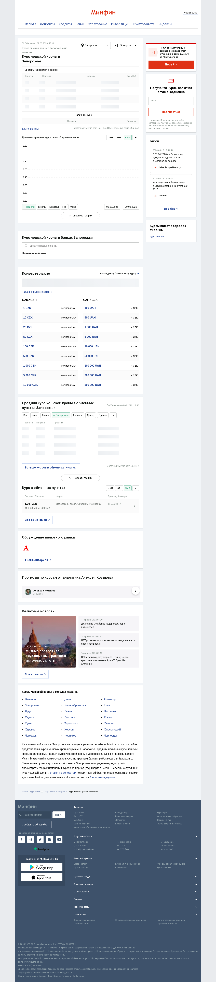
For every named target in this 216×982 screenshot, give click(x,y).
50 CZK (28, 336)
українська (190, 12)
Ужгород (109, 723)
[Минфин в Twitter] (40, 839)
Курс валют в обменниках (127, 864)
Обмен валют (80, 864)
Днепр (90, 415)
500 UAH (90, 317)
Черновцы (110, 735)
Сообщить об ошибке (34, 824)
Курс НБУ (78, 816)
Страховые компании (167, 923)
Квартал (54, 206)
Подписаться (171, 112)
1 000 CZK (29, 365)
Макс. (73, 206)
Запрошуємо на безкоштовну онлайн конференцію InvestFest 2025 (170, 186)
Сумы (28, 723)
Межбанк (78, 820)
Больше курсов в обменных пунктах (51, 467)
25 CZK (28, 327)
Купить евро (121, 867)
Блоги (154, 141)
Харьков (78, 415)
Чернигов (70, 735)
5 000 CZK (29, 375)
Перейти (171, 64)
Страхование (97, 24)
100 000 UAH (93, 365)
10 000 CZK (30, 384)
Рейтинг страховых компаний (171, 920)
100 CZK (28, 346)
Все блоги (171, 208)
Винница (30, 699)
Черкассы (31, 735)
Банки (79, 24)
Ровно (108, 717)
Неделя (29, 206)
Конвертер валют (82, 824)
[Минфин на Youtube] (59, 839)
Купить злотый (164, 867)
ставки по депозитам (63, 772)
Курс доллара (122, 812)
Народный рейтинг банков (169, 824)
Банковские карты (124, 816)
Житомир (110, 699)
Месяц (42, 206)
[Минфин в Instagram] (49, 839)
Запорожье (61, 415)
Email (153, 101)
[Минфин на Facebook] (21, 839)
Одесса (103, 415)
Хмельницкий (112, 729)
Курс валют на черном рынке (171, 864)
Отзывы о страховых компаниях (130, 920)
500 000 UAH (93, 384)
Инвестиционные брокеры (169, 816)
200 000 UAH (93, 375)
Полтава (69, 717)
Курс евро (162, 812)
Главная (24, 792)
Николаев (110, 711)
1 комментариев (38, 560)
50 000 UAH (92, 356)
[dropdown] (135, 137)
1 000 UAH (91, 327)
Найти (58, 814)
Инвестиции (120, 24)
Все (25, 415)
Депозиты (47, 24)
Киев (34, 415)
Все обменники (37, 519)
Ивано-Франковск (75, 705)
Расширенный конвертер (37, 292)
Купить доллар (81, 867)
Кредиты (65, 24)
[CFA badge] (25, 935)
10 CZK (28, 317)
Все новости (35, 674)
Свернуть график (80, 215)
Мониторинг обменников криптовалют (92, 827)
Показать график (80, 478)
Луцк (28, 711)
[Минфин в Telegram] (30, 839)
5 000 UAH (91, 336)
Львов (45, 415)
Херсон (69, 729)
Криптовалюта (144, 24)
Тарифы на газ (164, 820)
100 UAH (90, 308)
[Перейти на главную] (108, 13)
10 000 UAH (92, 346)
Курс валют (79, 812)
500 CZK (28, 356)
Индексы (165, 24)
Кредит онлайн (122, 824)
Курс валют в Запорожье (56, 792)
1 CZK (27, 308)
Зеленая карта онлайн (84, 920)
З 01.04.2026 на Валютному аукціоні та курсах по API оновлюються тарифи (168, 157)
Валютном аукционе (102, 777)
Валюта (30, 24)
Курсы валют (157, 236)
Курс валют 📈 (36, 792)
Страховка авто (81, 923)
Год (64, 206)
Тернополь (71, 723)
